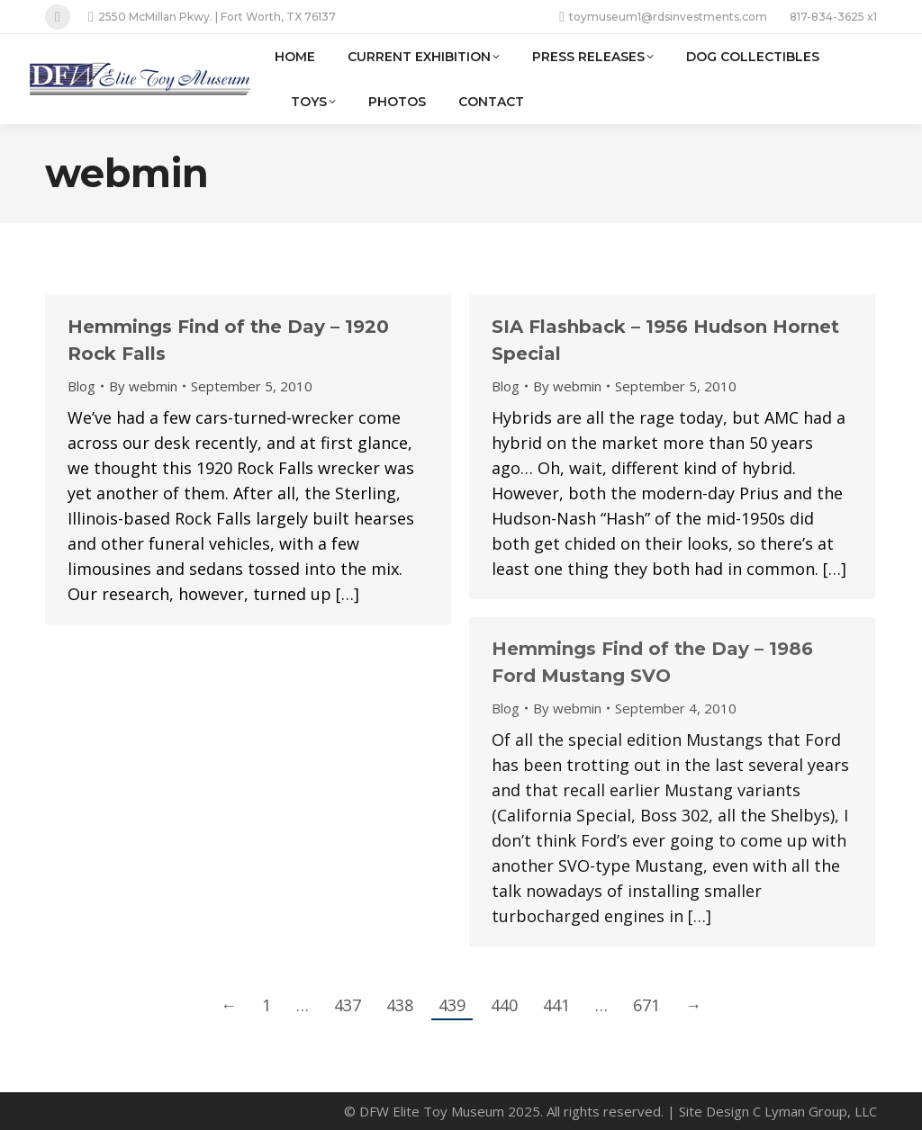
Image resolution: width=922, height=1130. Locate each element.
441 (556, 1005)
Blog (81, 386)
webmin (127, 173)
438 (399, 1005)
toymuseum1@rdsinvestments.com (663, 17)
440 (504, 1005)
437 (347, 1005)
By (143, 386)
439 (452, 1005)
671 (646, 1005)
